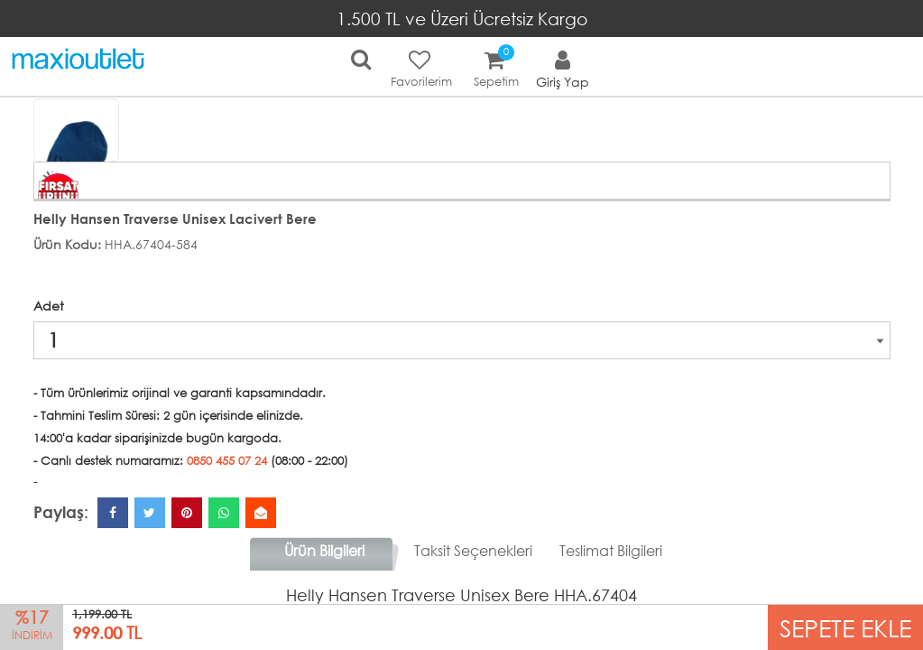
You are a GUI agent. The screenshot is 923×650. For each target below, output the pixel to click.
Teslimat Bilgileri (610, 550)
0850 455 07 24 (227, 461)
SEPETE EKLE (845, 627)
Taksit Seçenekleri (473, 550)
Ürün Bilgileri (324, 550)
